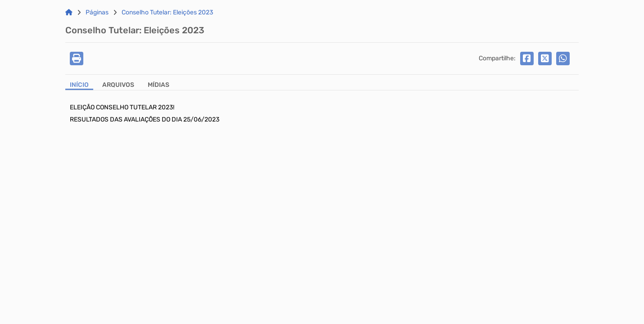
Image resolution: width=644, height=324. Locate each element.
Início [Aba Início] (79, 85)
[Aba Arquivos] (118, 85)
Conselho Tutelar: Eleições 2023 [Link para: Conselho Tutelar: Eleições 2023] (167, 12)
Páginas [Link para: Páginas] (97, 12)
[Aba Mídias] (158, 85)
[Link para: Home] (69, 12)
